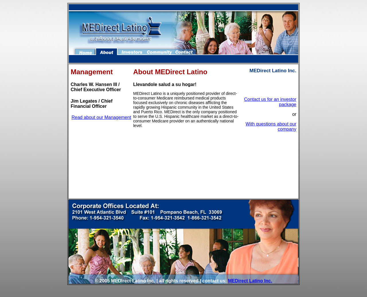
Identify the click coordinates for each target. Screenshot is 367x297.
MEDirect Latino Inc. (250, 280)
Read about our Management (101, 117)
